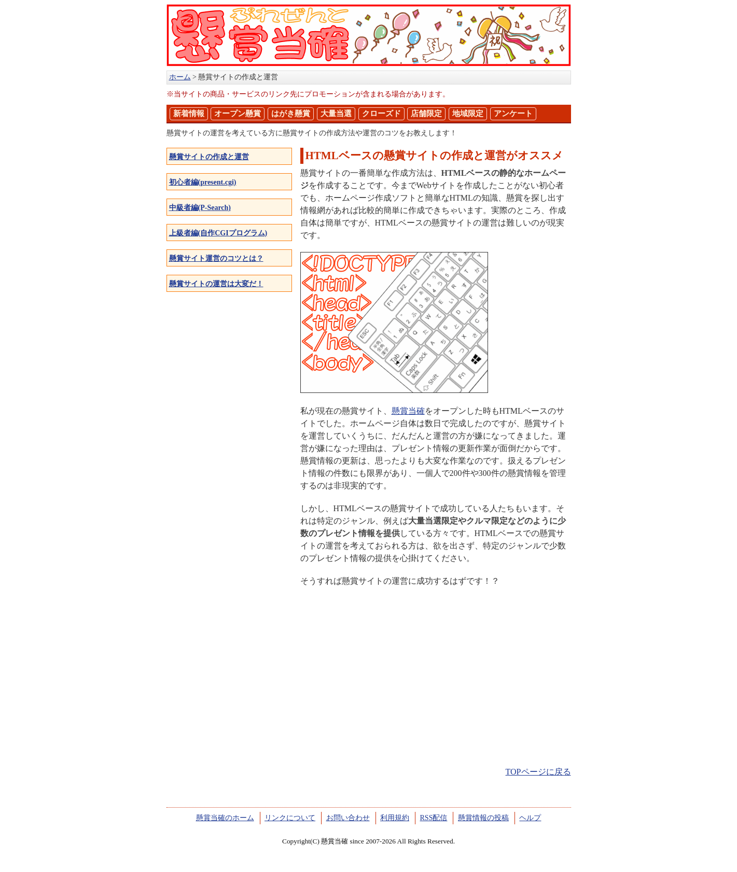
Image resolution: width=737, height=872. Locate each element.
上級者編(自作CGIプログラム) (218, 233)
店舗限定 (426, 113)
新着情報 (188, 113)
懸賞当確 (408, 410)
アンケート (513, 113)
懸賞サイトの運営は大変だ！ (216, 284)
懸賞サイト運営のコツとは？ (216, 258)
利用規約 (394, 818)
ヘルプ (530, 818)
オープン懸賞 (237, 113)
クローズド (381, 113)
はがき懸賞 (290, 113)
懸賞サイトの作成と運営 (209, 157)
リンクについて (290, 818)
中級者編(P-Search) (200, 208)
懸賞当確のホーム (225, 818)
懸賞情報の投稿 (483, 818)
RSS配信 (434, 818)
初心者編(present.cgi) (203, 182)
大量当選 (336, 113)
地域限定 (467, 113)
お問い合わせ (348, 818)
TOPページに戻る (538, 771)
